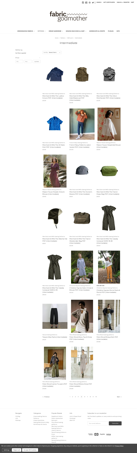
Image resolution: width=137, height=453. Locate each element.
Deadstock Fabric (57, 416)
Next (119, 397)
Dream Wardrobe (56, 31)
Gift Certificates (109, 2)
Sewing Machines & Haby (76, 31)
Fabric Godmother (57, 418)
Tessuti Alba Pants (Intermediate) (54, 337)
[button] (27, 58)
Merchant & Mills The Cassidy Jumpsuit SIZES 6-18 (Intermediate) (53, 290)
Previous (46, 397)
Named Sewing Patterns (58, 440)
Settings (7, 450)
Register (126, 2)
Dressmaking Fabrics (26, 31)
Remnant (54, 420)
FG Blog (110, 31)
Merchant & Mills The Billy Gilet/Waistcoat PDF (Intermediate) (79, 98)
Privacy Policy (119, 446)
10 (96, 397)
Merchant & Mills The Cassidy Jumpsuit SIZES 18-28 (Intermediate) (107, 241)
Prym (53, 434)
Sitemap (18, 420)
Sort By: (46, 52)
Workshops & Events (97, 31)
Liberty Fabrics (56, 430)
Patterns (42, 31)
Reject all (16, 450)
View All (53, 442)
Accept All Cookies (30, 450)
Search (98, 2)
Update (36, 61)
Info (118, 31)
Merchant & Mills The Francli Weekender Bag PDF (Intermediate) (79, 241)
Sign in (119, 2)
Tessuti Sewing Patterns (58, 432)
